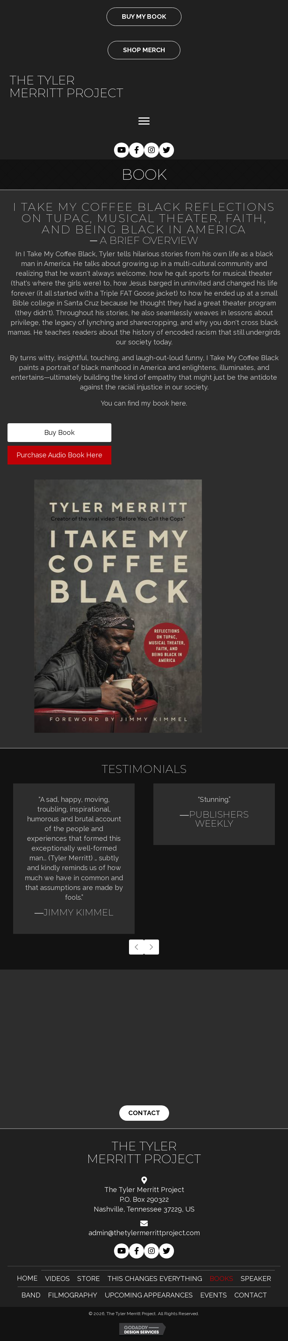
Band (30, 1295)
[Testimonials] (144, 859)
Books (221, 1278)
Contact (250, 1295)
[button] (121, 150)
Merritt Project (66, 93)
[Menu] (144, 121)
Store (88, 1278)
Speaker (256, 1278)
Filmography (72, 1295)
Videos (57, 1278)
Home (27, 1278)
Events (213, 1295)
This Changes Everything (154, 1278)
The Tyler (42, 80)
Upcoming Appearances (149, 1295)
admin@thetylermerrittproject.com (144, 1233)
